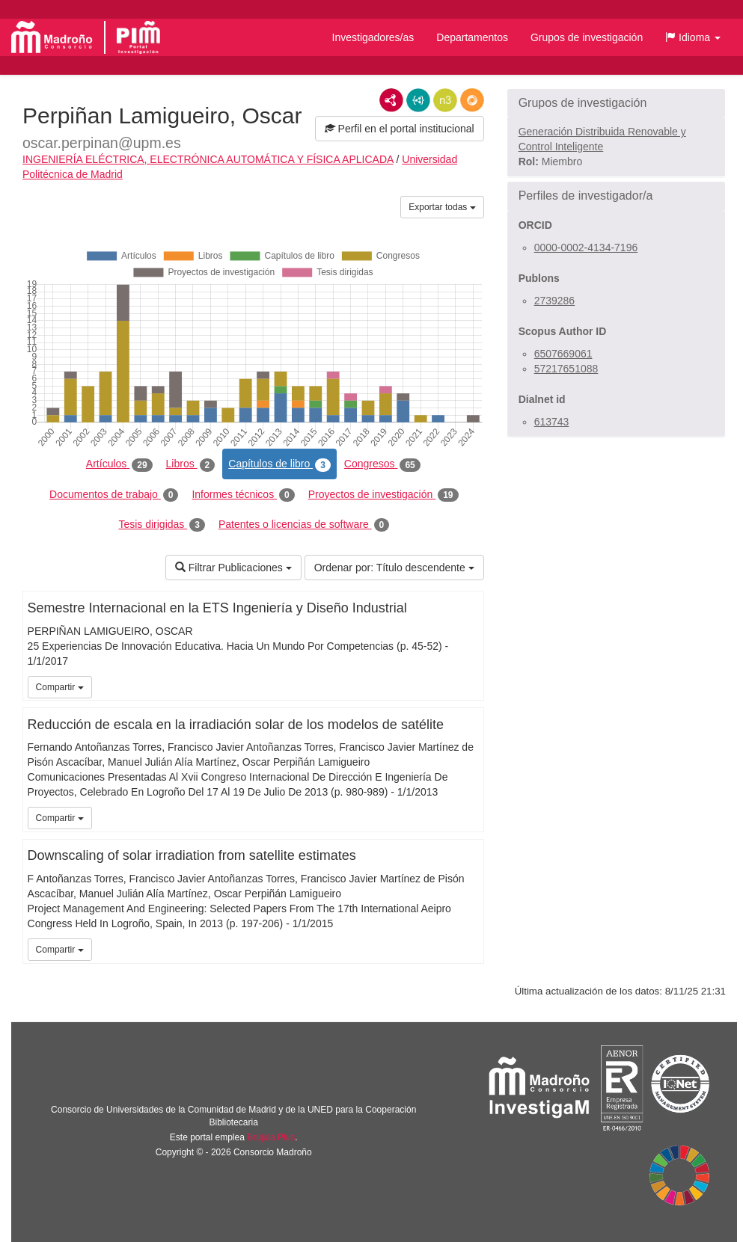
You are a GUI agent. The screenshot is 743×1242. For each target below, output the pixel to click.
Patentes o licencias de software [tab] (303, 525)
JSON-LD (418, 100)
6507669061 (563, 354)
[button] (693, 37)
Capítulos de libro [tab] (279, 464)
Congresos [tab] (382, 464)
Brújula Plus (271, 1137)
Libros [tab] (190, 464)
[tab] (616, 103)
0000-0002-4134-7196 (586, 247)
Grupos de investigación (587, 37)
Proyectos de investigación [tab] (383, 495)
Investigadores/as (373, 37)
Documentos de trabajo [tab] (113, 495)
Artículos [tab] (119, 464)
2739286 (554, 301)
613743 (551, 422)
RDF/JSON (472, 100)
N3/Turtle (445, 100)
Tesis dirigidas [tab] (161, 525)
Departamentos (472, 37)
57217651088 (566, 369)
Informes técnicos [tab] (243, 495)
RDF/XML (391, 100)
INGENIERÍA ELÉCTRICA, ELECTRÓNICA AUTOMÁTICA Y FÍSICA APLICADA (208, 159)
